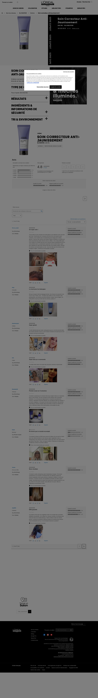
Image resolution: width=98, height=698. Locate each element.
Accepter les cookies (55, 87)
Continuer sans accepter (68, 71)
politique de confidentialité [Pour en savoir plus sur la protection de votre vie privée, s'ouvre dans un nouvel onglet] (33, 82)
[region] (49, 80)
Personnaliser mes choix (43, 87)
